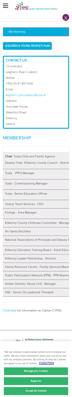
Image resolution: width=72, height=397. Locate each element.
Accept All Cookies (36, 390)
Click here (10, 310)
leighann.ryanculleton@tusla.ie (26, 95)
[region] (36, 369)
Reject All (36, 381)
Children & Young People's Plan (27, 45)
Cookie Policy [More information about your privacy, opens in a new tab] (46, 363)
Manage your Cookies (36, 371)
